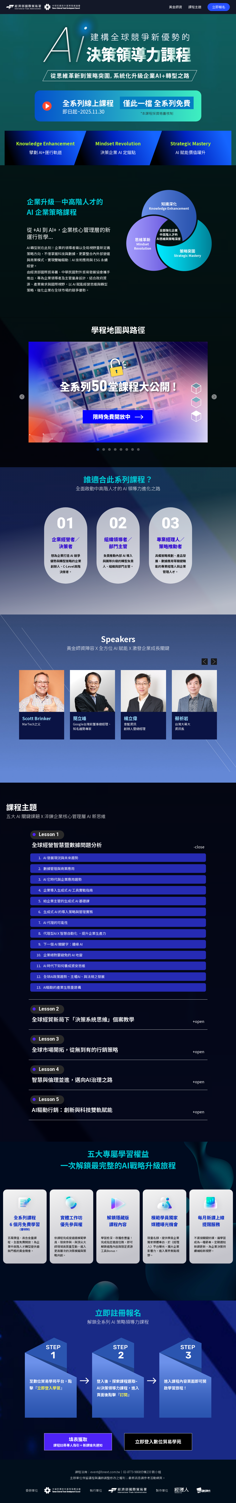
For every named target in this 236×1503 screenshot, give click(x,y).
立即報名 (218, 6)
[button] (21, 396)
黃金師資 (175, 6)
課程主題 (194, 6)
